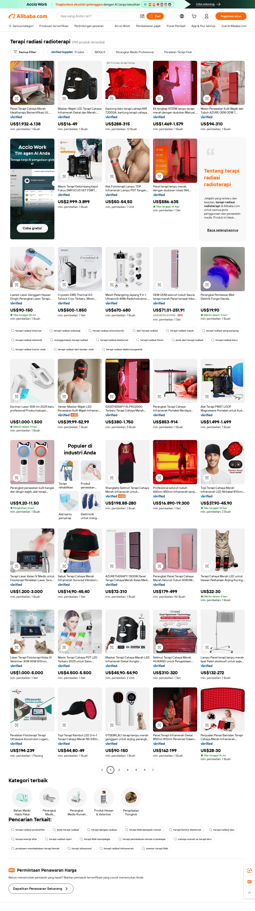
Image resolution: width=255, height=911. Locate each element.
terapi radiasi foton (149, 340)
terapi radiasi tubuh (180, 330)
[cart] (195, 16)
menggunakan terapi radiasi (69, 340)
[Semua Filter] (25, 52)
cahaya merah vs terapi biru (192, 839)
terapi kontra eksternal (185, 830)
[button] (142, 16)
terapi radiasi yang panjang (220, 330)
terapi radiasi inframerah (116, 848)
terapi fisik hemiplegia (95, 839)
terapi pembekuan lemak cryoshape (142, 839)
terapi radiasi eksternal (112, 340)
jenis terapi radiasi (66, 830)
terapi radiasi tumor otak (28, 349)
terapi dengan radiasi (102, 830)
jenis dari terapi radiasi (187, 340)
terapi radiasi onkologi (65, 330)
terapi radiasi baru (224, 340)
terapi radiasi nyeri (58, 839)
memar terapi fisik (155, 848)
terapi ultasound (79, 848)
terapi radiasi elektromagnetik (122, 349)
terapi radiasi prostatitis (28, 830)
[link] (249, 870)
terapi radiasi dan (221, 830)
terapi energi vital (24, 839)
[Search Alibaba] (98, 16)
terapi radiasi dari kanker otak (74, 349)
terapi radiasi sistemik (26, 340)
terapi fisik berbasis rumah (143, 830)
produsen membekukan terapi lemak (35, 848)
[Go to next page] (153, 770)
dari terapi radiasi (145, 330)
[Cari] (155, 16)
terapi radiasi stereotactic (106, 330)
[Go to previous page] (102, 770)
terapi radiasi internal (26, 330)
